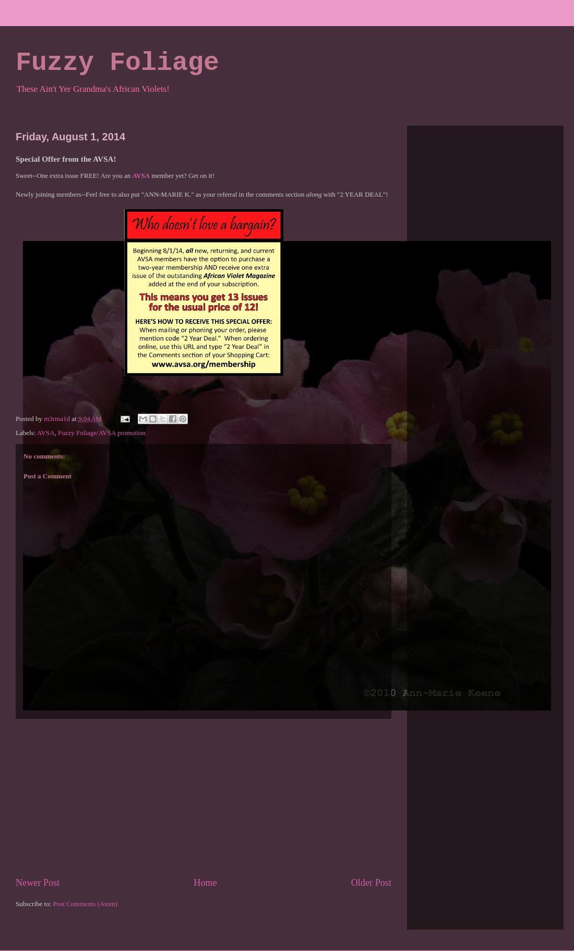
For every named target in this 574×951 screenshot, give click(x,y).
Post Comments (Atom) (85, 904)
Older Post (371, 882)
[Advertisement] (203, 797)
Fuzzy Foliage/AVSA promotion (102, 433)
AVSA (46, 433)
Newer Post (37, 882)
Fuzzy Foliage (117, 63)
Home (205, 882)
